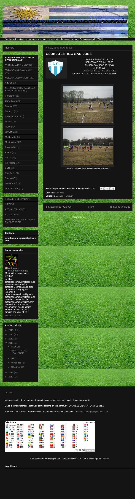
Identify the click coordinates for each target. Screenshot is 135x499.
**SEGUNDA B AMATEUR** (18, 70)
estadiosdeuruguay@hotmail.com (92, 411)
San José (59, 193)
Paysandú (10, 147)
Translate (9, 47)
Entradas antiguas (120, 206)
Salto (7, 168)
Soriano (9, 178)
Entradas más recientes (59, 206)
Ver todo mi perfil (13, 315)
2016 (11, 372)
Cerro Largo (11, 101)
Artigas (8, 83)
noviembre (16, 362)
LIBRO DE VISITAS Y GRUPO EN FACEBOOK (20, 220)
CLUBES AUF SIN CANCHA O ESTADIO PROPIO (20, 89)
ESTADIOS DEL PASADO (17, 199)
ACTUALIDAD (12, 214)
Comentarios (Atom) (94, 217)
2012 (11, 334)
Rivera (8, 152)
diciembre (16, 367)
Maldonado (10, 137)
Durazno (9, 111)
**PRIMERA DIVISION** (17, 65)
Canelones (10, 96)
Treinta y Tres (11, 188)
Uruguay (8, 392)
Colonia (8, 106)
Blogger (105, 459)
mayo (14, 346)
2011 (11, 330)
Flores (8, 121)
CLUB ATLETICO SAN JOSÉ (69, 54)
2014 (11, 343)
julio (13, 358)
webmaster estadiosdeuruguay (18, 269)
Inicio (91, 206)
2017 (11, 376)
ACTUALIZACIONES (15, 209)
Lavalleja (9, 132)
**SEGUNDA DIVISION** (17, 77)
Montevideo (10, 142)
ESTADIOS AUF (13, 116)
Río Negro (10, 163)
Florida (8, 126)
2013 (11, 338)
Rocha (8, 157)
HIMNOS (9, 204)
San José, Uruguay (64, 196)
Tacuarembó (11, 183)
